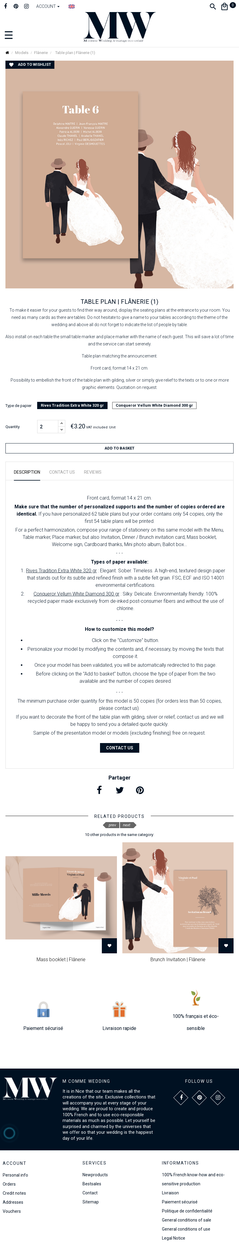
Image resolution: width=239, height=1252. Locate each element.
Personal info (15, 1175)
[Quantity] (47, 426)
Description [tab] (27, 472)
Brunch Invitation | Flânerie (177, 959)
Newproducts (95, 1174)
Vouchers (12, 1211)
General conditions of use (186, 1229)
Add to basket (119, 448)
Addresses (13, 1202)
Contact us (119, 747)
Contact (90, 1192)
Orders (9, 1184)
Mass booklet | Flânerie (61, 959)
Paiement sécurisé (180, 1202)
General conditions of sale (186, 1220)
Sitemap (90, 1202)
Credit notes (14, 1193)
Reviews (93, 472)
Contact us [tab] (62, 472)
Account (15, 1163)
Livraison (170, 1192)
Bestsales (91, 1183)
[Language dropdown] (71, 6)
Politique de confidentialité (187, 1211)
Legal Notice (173, 1238)
